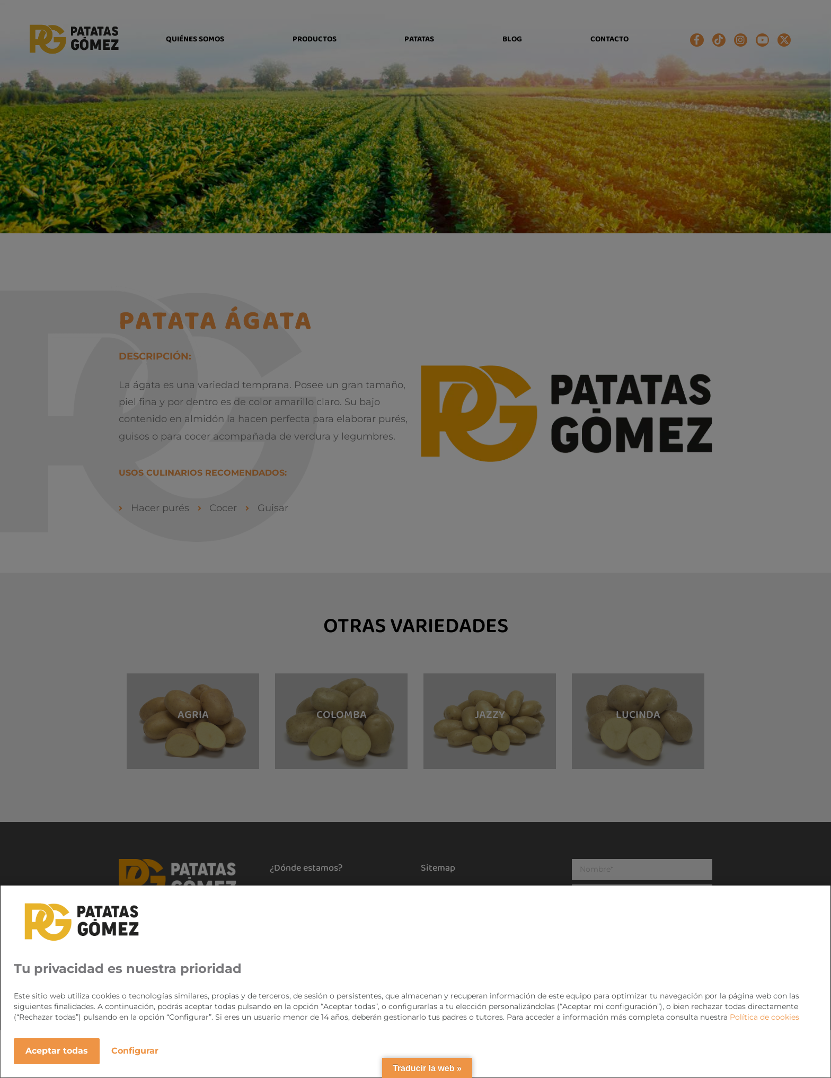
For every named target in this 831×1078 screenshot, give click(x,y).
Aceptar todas (56, 1051)
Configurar (134, 1051)
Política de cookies (764, 1017)
